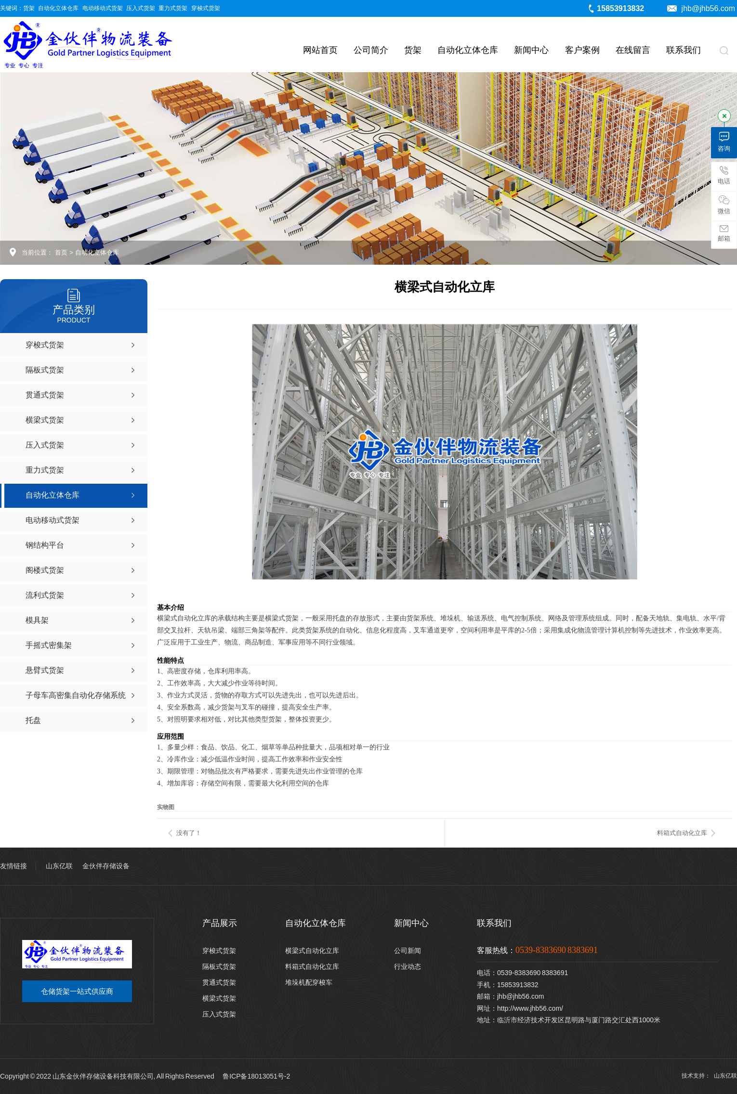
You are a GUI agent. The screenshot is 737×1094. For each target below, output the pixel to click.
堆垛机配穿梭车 (308, 982)
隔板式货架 (219, 966)
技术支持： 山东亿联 (709, 1075)
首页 (61, 252)
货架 (29, 8)
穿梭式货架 (205, 8)
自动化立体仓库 (58, 8)
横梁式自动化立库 (312, 950)
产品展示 (219, 923)
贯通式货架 (219, 982)
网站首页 (320, 50)
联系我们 (683, 50)
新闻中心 (531, 50)
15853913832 (615, 8)
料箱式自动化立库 (682, 833)
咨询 (724, 141)
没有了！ (188, 833)
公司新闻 (407, 950)
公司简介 (371, 50)
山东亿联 (59, 866)
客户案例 (582, 50)
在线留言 (633, 50)
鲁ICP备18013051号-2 (256, 1076)
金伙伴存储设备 (106, 866)
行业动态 (407, 966)
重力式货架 (172, 8)
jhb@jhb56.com (701, 8)
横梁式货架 (219, 998)
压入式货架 (140, 8)
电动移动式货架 (102, 8)
